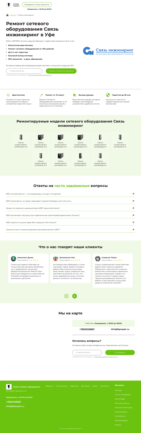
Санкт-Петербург (123, 395)
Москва (118, 390)
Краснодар (120, 399)
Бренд (46, 9)
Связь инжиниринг (26, 15)
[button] (74, 296)
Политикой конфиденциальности (40, 75)
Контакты (78, 9)
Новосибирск (121, 412)
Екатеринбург (121, 420)
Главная (13, 15)
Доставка (85, 386)
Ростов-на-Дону (122, 403)
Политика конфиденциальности (70, 428)
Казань (118, 425)
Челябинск (120, 416)
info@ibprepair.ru (120, 329)
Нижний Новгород (123, 408)
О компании (58, 9)
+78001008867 (62, 3)
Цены (69, 9)
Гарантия (74, 386)
